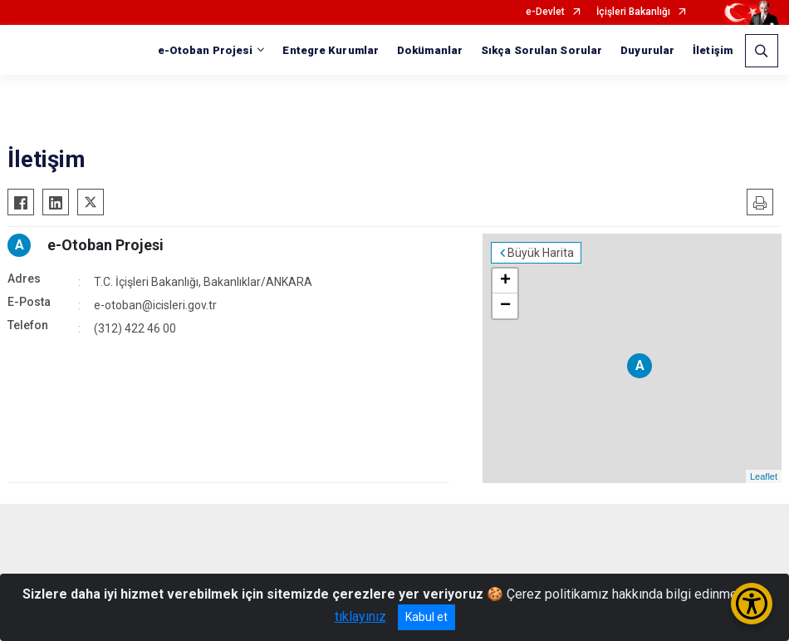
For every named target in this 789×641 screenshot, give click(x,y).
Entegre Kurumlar (330, 50)
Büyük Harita (540, 252)
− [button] (505, 305)
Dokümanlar (430, 50)
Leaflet (763, 476)
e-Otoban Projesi (105, 245)
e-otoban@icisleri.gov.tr (155, 305)
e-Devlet (545, 12)
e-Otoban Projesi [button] (205, 50)
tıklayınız (360, 616)
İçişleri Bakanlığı (633, 12)
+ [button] (505, 281)
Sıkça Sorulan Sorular (541, 50)
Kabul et (426, 617)
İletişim (713, 50)
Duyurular (647, 50)
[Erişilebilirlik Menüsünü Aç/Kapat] (751, 603)
